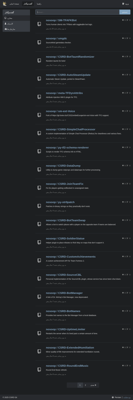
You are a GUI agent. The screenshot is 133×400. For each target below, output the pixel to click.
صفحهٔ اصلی (14, 4)
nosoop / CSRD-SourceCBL (64, 274)
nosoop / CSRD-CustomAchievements (71, 256)
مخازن (8, 18)
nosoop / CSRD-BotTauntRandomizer (70, 56)
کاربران (9, 23)
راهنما (39, 4)
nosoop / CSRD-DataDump (63, 165)
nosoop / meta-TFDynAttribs (64, 92)
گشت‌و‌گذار (28, 4)
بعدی (93, 385)
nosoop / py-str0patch (60, 202)
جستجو (125, 12)
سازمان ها (10, 29)
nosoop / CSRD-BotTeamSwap (66, 220)
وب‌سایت (126, 397)
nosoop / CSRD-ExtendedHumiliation (70, 347)
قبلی (72, 385)
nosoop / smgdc (56, 38)
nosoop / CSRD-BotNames (63, 311)
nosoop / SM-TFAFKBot (61, 20)
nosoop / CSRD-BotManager (64, 292)
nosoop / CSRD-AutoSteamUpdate (68, 74)
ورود (125, 4)
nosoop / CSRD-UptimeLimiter (65, 329)
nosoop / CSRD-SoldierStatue (65, 238)
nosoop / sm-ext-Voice (60, 111)
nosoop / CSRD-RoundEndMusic (67, 365)
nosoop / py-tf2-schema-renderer (67, 147)
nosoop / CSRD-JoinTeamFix (64, 183)
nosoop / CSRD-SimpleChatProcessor (70, 129)
